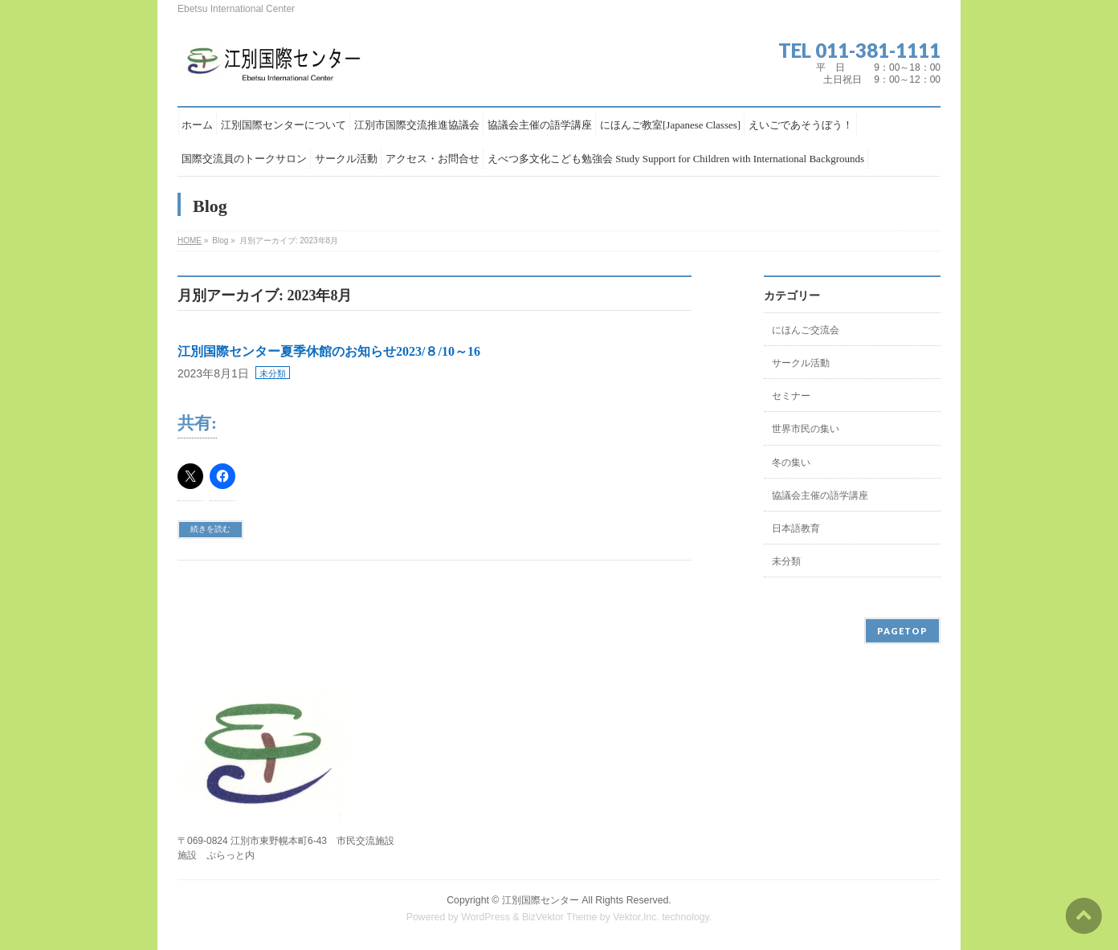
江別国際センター (540, 900)
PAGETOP (902, 631)
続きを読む (210, 528)
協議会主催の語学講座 (820, 495)
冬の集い (791, 462)
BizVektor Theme (560, 917)
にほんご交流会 (805, 330)
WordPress (485, 917)
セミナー (791, 396)
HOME (189, 240)
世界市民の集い (805, 428)
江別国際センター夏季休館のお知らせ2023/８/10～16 (328, 351)
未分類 (272, 373)
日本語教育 (796, 528)
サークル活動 (801, 363)
